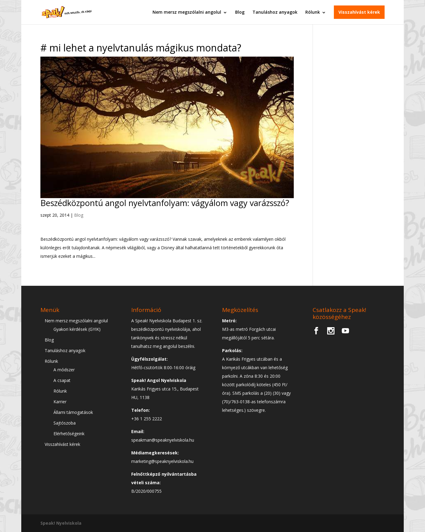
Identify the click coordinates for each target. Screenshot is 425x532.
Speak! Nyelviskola (60, 523)
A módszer (64, 370)
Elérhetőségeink (68, 433)
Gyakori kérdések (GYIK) (77, 329)
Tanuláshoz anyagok (274, 12)
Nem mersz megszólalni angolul (187, 12)
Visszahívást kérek (359, 12)
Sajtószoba (64, 423)
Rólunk (312, 12)
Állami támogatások (73, 412)
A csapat (61, 380)
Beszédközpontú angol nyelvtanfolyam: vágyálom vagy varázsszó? (164, 202)
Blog (240, 12)
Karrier (60, 401)
